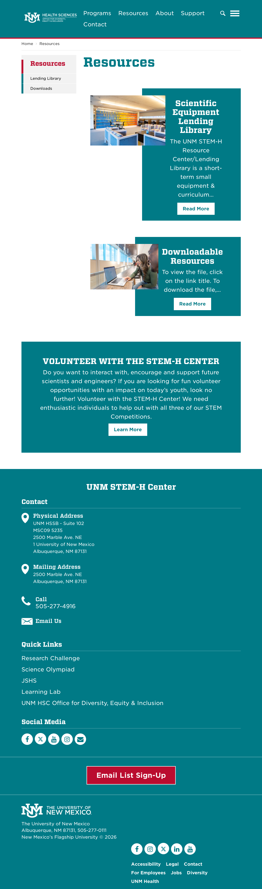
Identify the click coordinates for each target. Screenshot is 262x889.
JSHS (29, 681)
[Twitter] (40, 738)
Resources (133, 13)
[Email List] (80, 739)
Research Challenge (50, 658)
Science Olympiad (48, 669)
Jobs (176, 872)
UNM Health (145, 881)
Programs (97, 13)
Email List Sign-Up (131, 775)
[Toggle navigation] (235, 13)
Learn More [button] (128, 429)
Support (193, 13)
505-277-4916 (55, 606)
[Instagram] (67, 739)
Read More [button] (196, 209)
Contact (95, 24)
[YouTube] (53, 739)
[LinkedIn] (176, 849)
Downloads (41, 88)
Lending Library (45, 78)
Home (27, 44)
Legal (172, 864)
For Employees (148, 872)
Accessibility (146, 864)
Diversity (197, 872)
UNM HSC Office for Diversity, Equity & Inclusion (92, 703)
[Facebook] (27, 739)
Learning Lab (41, 692)
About (164, 13)
